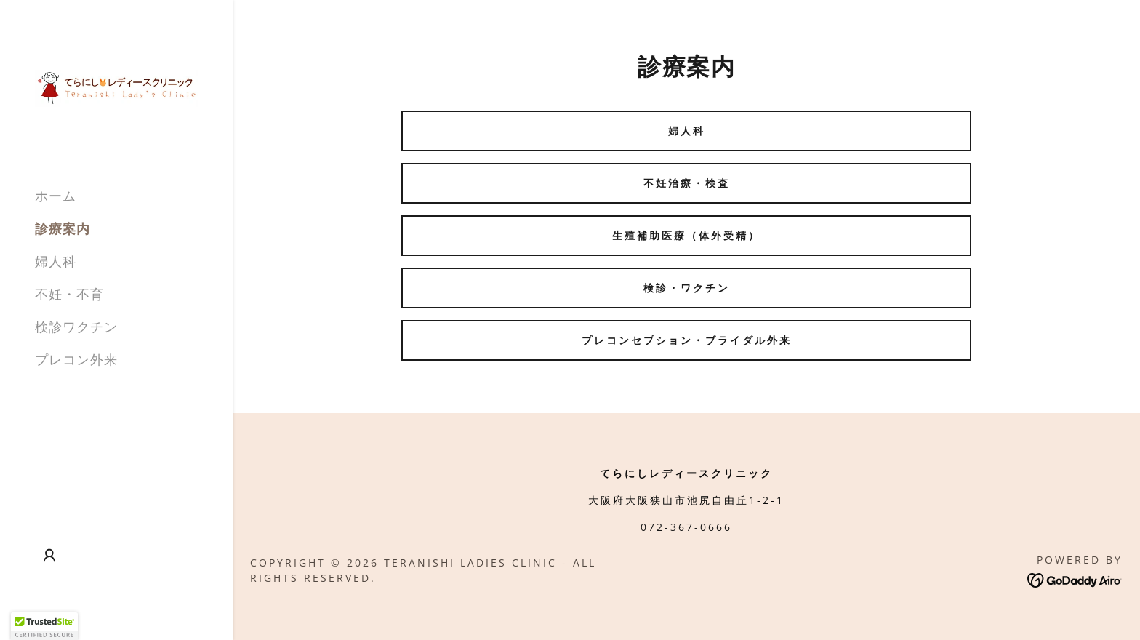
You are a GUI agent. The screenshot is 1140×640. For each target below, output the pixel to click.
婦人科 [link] (55, 261)
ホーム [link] (55, 195)
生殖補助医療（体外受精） (686, 235)
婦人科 (686, 130)
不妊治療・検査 (686, 183)
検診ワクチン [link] (76, 326)
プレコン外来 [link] (76, 359)
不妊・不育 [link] (69, 294)
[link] (116, 87)
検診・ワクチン (686, 288)
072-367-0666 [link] (686, 527)
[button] (49, 555)
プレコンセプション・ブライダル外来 (687, 340)
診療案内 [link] (62, 228)
